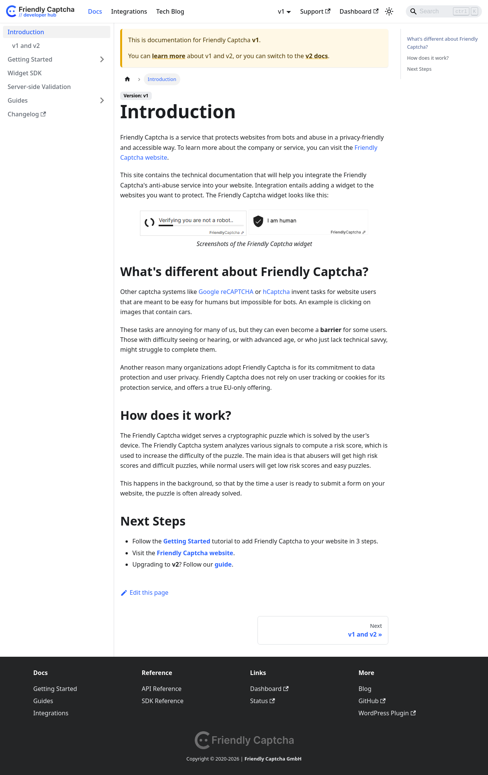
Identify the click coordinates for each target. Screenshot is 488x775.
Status (262, 701)
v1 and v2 (26, 45)
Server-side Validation (39, 87)
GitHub (372, 701)
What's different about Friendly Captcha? (442, 42)
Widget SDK (24, 73)
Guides (18, 100)
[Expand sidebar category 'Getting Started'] (102, 59)
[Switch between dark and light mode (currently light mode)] (389, 11)
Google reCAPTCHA (226, 291)
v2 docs (316, 56)
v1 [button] (281, 11)
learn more (169, 56)
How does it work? (427, 57)
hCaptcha (276, 291)
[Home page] (127, 79)
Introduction (26, 32)
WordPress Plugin (387, 713)
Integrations (129, 11)
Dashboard (359, 11)
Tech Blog (170, 11)
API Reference (162, 688)
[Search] (444, 11)
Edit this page (144, 592)
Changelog (27, 114)
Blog (365, 688)
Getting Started (30, 59)
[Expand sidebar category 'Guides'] (102, 100)
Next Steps (419, 68)
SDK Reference (163, 701)
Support (315, 11)
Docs (95, 11)
